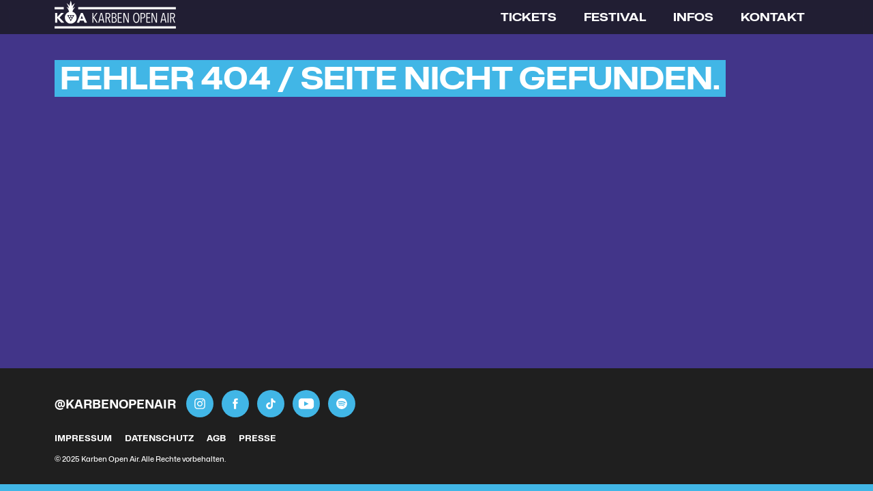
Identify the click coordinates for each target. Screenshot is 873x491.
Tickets (529, 17)
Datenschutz (159, 438)
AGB (216, 438)
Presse (257, 438)
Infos (693, 17)
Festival (615, 17)
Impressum (83, 438)
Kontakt (773, 17)
